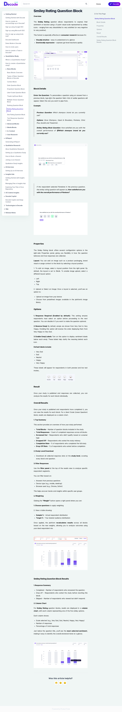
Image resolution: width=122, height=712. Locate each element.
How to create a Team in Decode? (14, 51)
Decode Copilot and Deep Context (14, 201)
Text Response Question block (15, 119)
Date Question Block (14, 85)
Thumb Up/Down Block (14, 96)
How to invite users (12, 47)
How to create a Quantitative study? (15, 64)
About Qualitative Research (15, 149)
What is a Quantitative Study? (16, 60)
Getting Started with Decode (15, 18)
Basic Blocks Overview (14, 72)
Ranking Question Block (15, 105)
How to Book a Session (13, 156)
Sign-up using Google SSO (14, 27)
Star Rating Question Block (16, 114)
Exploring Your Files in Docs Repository (15, 188)
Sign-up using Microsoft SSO (15, 30)
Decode (114, 4)
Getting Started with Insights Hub (15, 179)
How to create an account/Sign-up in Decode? (15, 22)
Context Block (12, 82)
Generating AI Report (13, 142)
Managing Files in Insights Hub (16, 183)
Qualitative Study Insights (14, 163)
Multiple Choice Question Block (15, 101)
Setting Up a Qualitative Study (16, 152)
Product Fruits (65, 709)
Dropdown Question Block (16, 89)
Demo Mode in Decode (13, 43)
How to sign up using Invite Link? (14, 35)
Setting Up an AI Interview (14, 170)
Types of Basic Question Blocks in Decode (15, 77)
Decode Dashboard (12, 40)
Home (98, 4)
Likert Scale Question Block (16, 92)
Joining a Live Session (13, 160)
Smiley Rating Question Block (15, 110)
